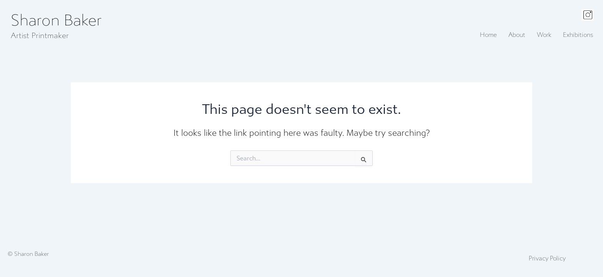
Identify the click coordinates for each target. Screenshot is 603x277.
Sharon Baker (56, 21)
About (516, 35)
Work (544, 35)
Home (488, 35)
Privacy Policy (547, 258)
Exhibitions (578, 35)
